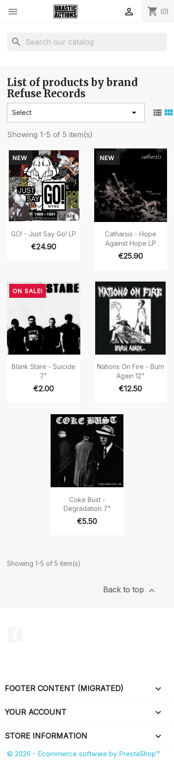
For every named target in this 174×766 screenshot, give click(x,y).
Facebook (15, 634)
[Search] (87, 42)
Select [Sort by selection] (76, 112)
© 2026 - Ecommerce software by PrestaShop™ (83, 753)
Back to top (130, 590)
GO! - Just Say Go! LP (43, 234)
